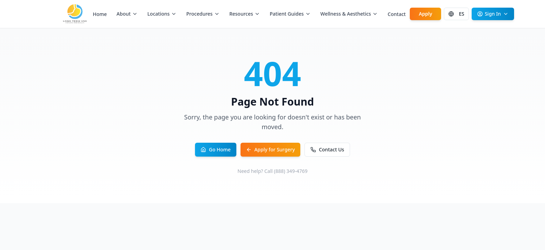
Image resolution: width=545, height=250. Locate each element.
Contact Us (327, 149)
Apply (425, 13)
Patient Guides (290, 13)
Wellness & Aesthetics (349, 13)
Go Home (216, 149)
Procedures (203, 13)
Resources (244, 13)
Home (100, 14)
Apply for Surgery (270, 149)
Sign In (493, 13)
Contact (397, 14)
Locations (162, 13)
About (127, 13)
